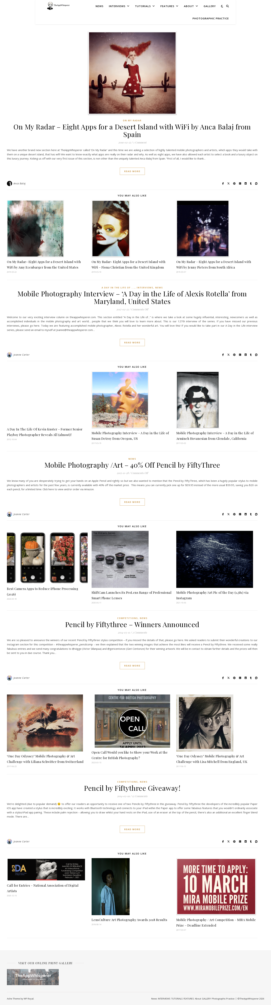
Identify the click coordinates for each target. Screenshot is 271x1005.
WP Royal (29, 998)
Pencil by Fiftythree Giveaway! (132, 787)
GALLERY (210, 6)
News (99, 6)
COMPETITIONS (127, 618)
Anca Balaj (19, 183)
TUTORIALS (143, 6)
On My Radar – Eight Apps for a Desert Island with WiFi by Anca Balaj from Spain (132, 130)
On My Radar (132, 120)
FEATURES (167, 6)
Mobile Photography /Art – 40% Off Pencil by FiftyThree (132, 464)
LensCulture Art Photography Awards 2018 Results (129, 920)
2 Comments (139, 632)
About (189, 6)
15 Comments (139, 796)
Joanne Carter (21, 354)
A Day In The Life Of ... (118, 287)
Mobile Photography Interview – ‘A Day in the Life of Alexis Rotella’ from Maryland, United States (132, 297)
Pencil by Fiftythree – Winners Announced (132, 624)
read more (132, 171)
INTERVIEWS (117, 6)
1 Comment (139, 142)
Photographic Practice (211, 18)
